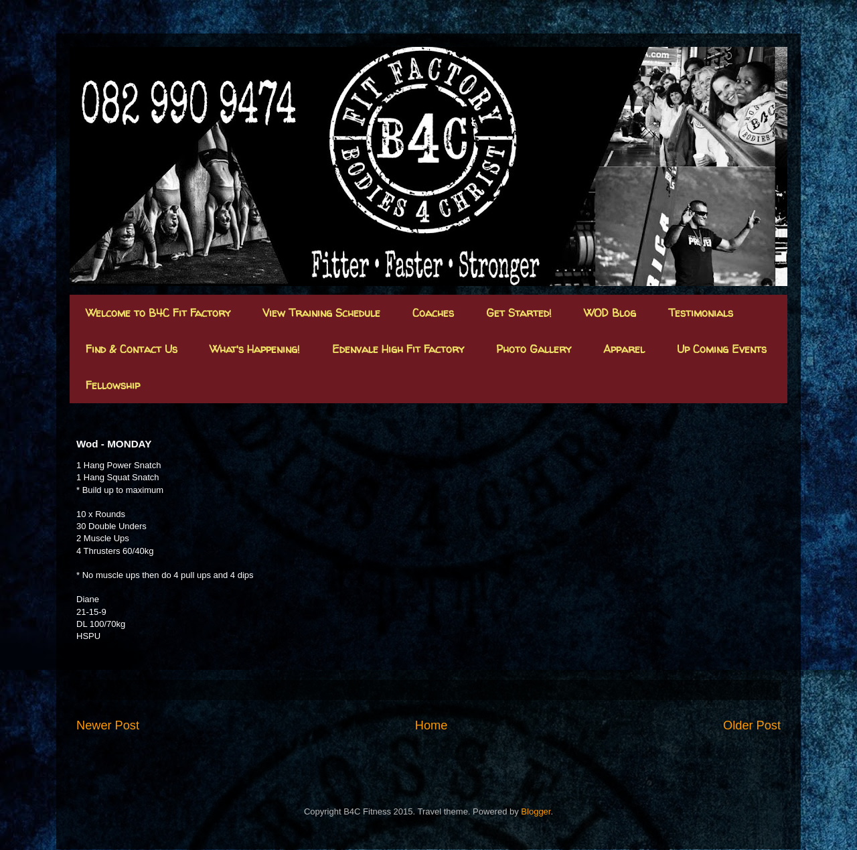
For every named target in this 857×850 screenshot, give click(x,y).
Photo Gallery (533, 349)
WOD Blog (610, 312)
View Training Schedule (321, 312)
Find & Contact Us (131, 349)
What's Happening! (255, 349)
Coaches (433, 312)
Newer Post (107, 725)
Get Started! (519, 312)
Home (431, 725)
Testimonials (700, 312)
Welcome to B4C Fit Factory (158, 312)
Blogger (535, 811)
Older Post (752, 725)
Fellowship (113, 385)
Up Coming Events (722, 349)
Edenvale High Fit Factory (398, 349)
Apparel (624, 349)
